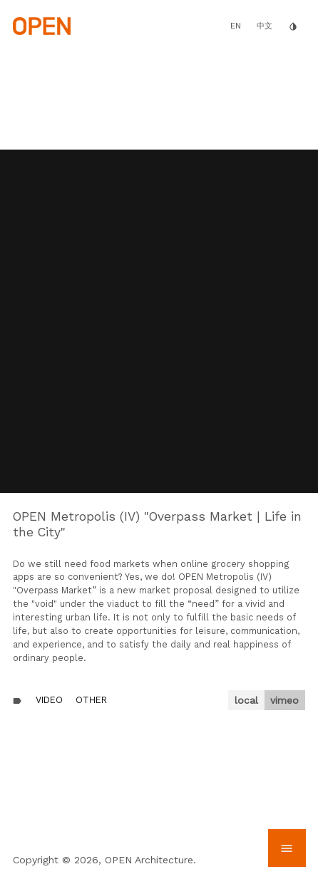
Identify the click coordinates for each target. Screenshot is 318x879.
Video (49, 700)
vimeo (284, 700)
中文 (264, 26)
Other (91, 700)
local (246, 700)
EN (235, 26)
